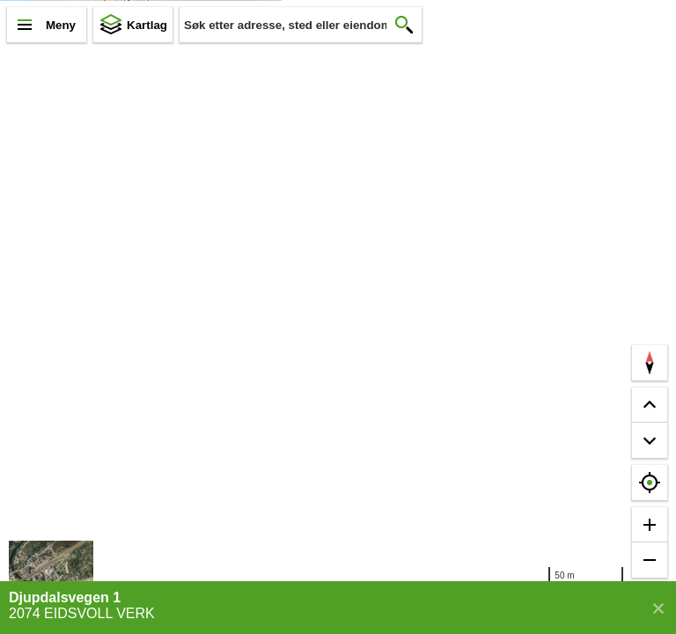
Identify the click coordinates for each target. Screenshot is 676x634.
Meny (61, 25)
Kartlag (147, 25)
